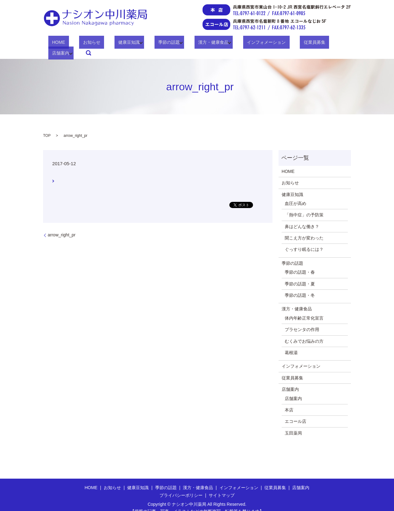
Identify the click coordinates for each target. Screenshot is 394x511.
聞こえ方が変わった (304, 228)
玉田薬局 (293, 423)
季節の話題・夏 (300, 274)
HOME (58, 43)
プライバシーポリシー (181, 485)
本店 (289, 400)
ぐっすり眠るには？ (304, 240)
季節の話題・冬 (300, 285)
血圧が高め (295, 193)
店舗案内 (309, 43)
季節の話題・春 (300, 262)
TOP (46, 126)
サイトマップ (222, 485)
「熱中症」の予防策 (304, 205)
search (337, 43)
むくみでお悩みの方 (304, 331)
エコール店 (295, 412)
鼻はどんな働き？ (302, 217)
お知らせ (83, 43)
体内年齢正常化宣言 (304, 308)
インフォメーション (239, 43)
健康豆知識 (113, 43)
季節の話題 (149, 43)
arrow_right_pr (61, 225)
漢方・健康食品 (190, 43)
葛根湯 (291, 343)
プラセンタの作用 (302, 320)
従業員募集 (280, 43)
